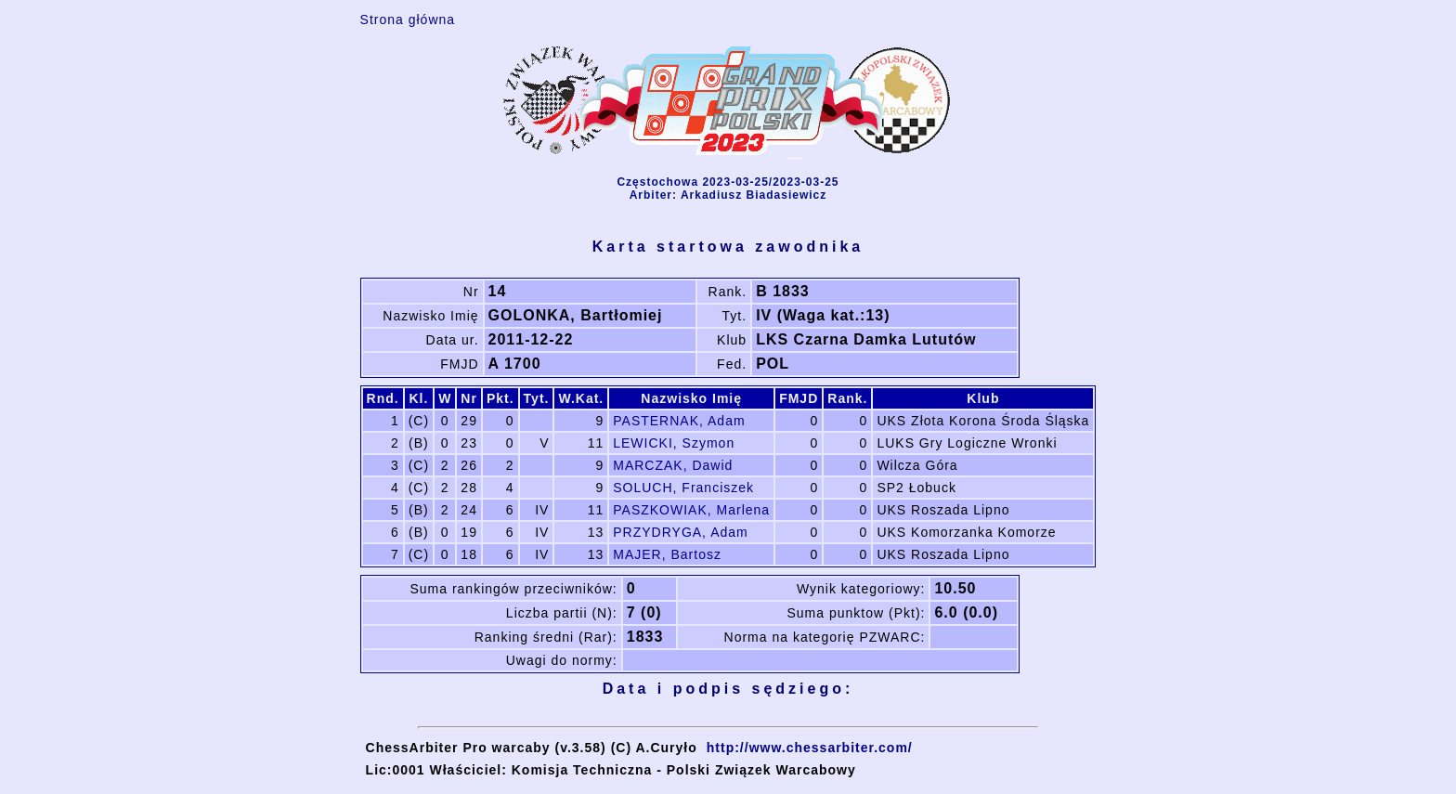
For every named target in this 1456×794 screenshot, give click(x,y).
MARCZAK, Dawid (673, 465)
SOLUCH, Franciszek (683, 487)
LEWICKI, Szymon (673, 443)
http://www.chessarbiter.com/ (810, 747)
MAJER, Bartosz (667, 554)
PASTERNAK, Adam (679, 420)
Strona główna (408, 19)
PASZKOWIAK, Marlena (691, 509)
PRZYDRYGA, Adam (680, 532)
